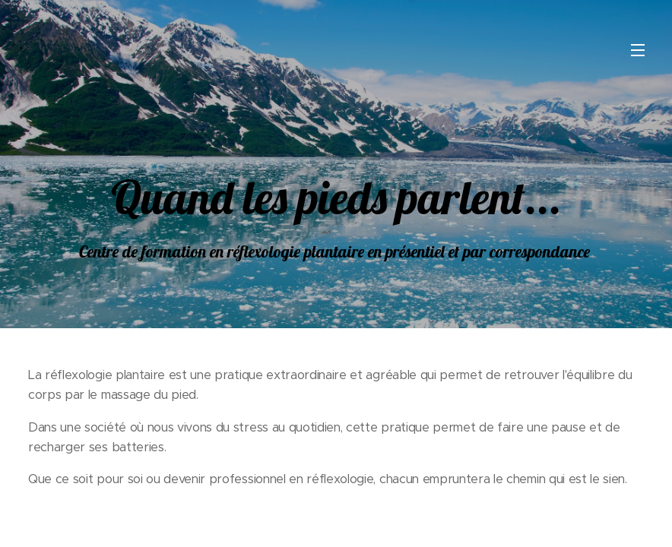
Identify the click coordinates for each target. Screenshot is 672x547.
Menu (638, 50)
